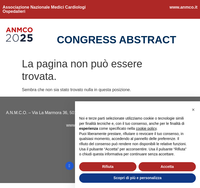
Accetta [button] (167, 166)
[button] (193, 109)
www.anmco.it (183, 7)
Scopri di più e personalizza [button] (137, 178)
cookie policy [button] (146, 128)
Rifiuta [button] (108, 166)
